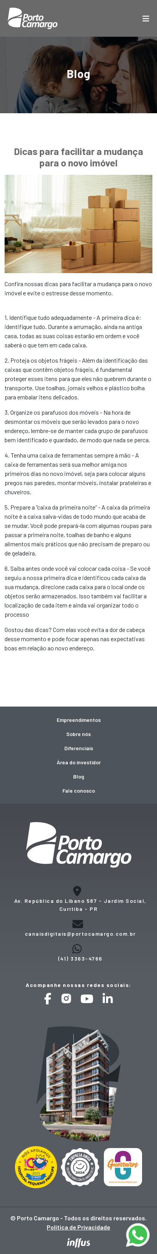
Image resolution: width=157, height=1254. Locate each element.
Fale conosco (78, 790)
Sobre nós (78, 734)
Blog (78, 776)
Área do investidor (79, 762)
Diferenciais (78, 748)
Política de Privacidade (78, 1227)
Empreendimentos (79, 720)
